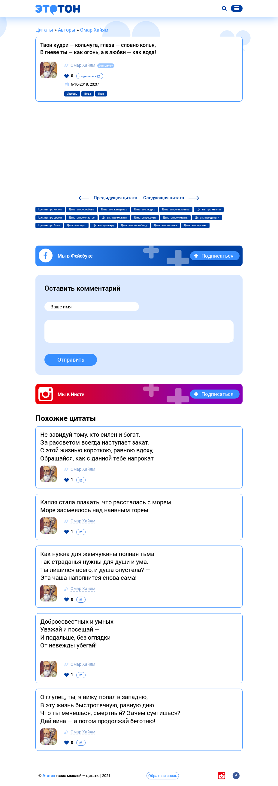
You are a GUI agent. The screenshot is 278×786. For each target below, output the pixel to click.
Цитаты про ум (76, 225)
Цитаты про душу (145, 217)
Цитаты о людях (144, 209)
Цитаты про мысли (209, 209)
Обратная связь (162, 775)
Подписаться (217, 255)
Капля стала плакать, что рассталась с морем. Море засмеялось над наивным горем (106, 506)
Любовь (72, 93)
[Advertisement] (139, 149)
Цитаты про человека (175, 209)
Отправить (70, 359)
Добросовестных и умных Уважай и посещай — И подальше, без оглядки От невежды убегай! (76, 633)
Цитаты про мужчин (114, 217)
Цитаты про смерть (175, 217)
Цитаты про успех (195, 225)
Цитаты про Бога (49, 225)
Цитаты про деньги (207, 217)
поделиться (90, 76)
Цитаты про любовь (81, 209)
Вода (87, 93)
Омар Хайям (83, 65)
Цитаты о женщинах (114, 209)
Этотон (49, 775)
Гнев (101, 93)
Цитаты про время (50, 217)
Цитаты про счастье (82, 217)
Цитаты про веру (103, 225)
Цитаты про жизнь (50, 209)
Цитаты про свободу (134, 225)
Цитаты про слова (165, 225)
